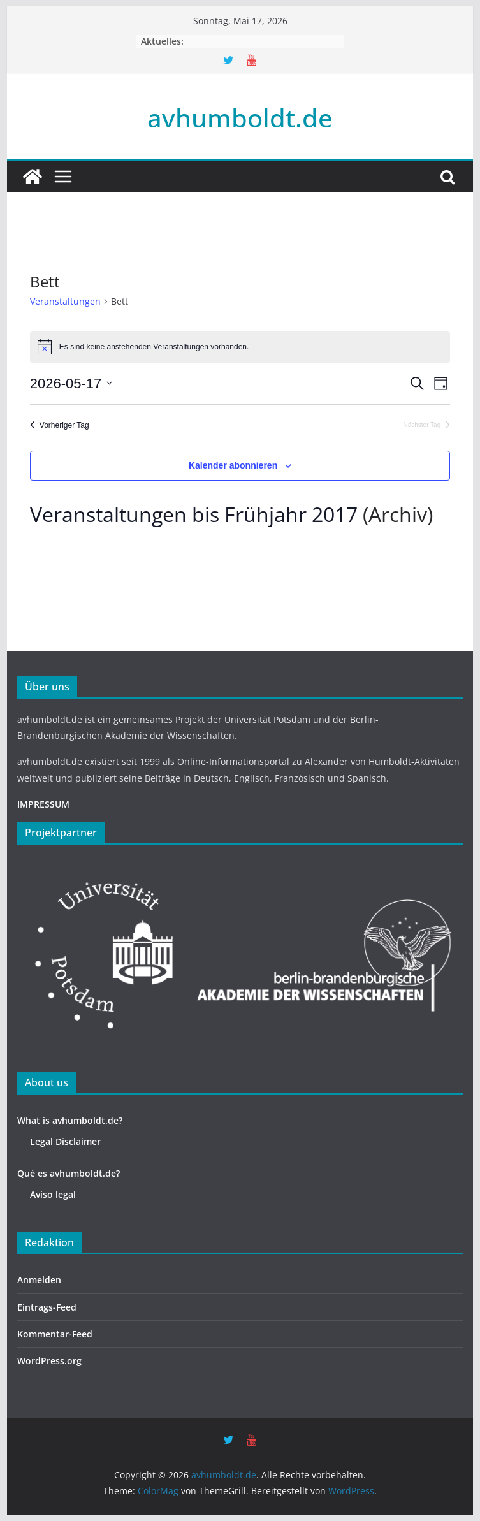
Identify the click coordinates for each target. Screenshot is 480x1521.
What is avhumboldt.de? (69, 1120)
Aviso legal (53, 1194)
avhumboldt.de (240, 117)
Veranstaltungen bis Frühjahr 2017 (194, 514)
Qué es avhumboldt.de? (68, 1173)
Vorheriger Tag (59, 425)
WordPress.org (49, 1361)
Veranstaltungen (65, 301)
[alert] (240, 346)
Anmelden (39, 1280)
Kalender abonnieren (233, 465)
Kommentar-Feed (54, 1334)
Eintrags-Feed (46, 1307)
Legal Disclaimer (65, 1141)
